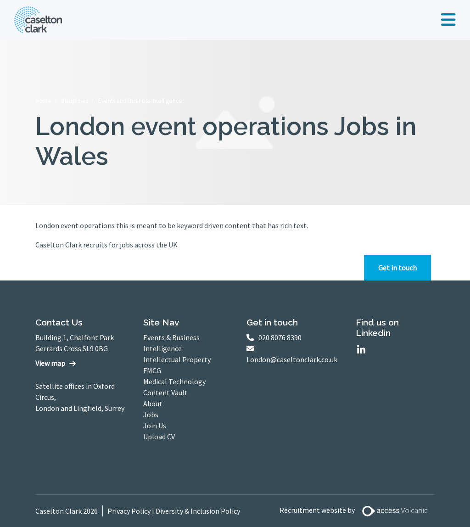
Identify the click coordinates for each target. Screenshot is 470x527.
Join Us (154, 425)
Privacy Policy (129, 511)
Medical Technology (174, 381)
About (152, 403)
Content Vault (165, 392)
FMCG (152, 370)
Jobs (150, 414)
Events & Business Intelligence (171, 343)
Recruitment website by (357, 510)
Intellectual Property (177, 359)
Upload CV (159, 436)
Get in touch (397, 267)
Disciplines (74, 101)
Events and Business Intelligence (140, 101)
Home (43, 101)
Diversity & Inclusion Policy (198, 511)
